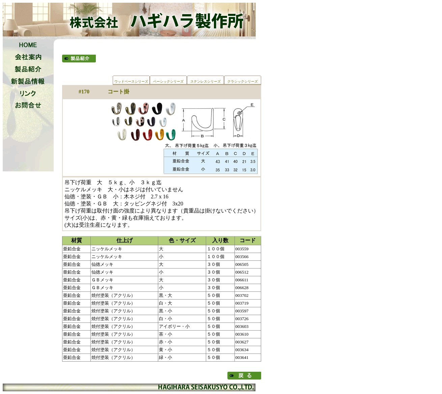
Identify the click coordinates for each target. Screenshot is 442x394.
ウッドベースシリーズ (131, 81)
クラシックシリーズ (242, 81)
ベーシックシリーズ (168, 81)
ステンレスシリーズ (205, 81)
